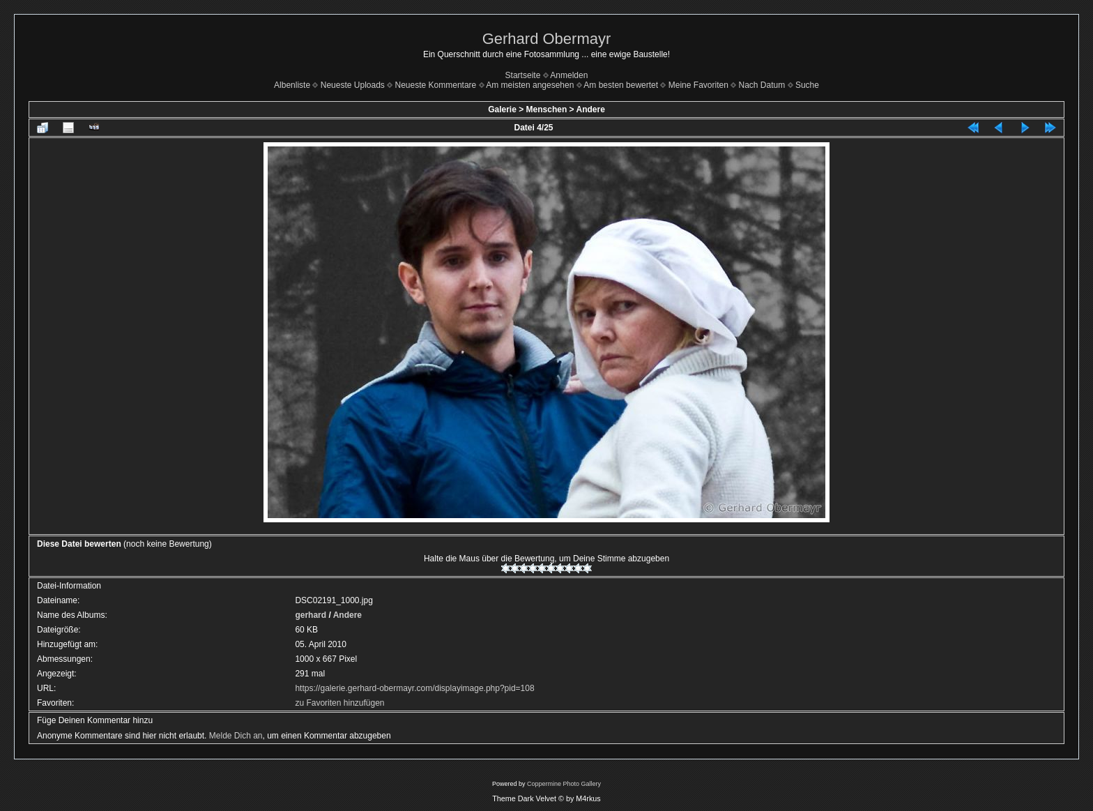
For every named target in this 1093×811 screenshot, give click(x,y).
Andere (590, 109)
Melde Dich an (236, 736)
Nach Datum (762, 85)
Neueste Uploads (353, 85)
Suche (807, 85)
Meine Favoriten (698, 85)
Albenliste (292, 85)
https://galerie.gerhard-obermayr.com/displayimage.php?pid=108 (414, 688)
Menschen (546, 109)
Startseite (523, 75)
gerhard (310, 615)
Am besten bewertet (620, 85)
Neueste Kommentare (436, 85)
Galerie (502, 109)
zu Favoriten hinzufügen (339, 703)
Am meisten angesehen (530, 85)
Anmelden (569, 75)
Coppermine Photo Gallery (564, 783)
